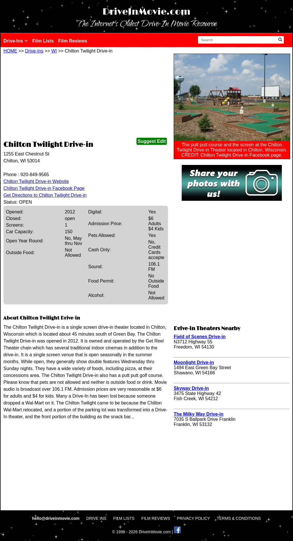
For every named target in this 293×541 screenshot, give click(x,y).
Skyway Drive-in (191, 388)
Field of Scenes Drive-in (199, 336)
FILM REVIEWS (155, 518)
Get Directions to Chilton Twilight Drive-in (44, 195)
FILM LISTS (124, 518)
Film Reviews (72, 40)
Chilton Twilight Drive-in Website (36, 181)
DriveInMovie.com (146, 11)
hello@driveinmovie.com (56, 518)
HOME (10, 50)
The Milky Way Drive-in (198, 414)
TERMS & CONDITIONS (239, 518)
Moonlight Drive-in (194, 362)
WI (54, 50)
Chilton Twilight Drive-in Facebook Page (43, 188)
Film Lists (43, 40)
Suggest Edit (152, 141)
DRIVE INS (96, 518)
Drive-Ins (15, 40)
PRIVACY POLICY (193, 518)
